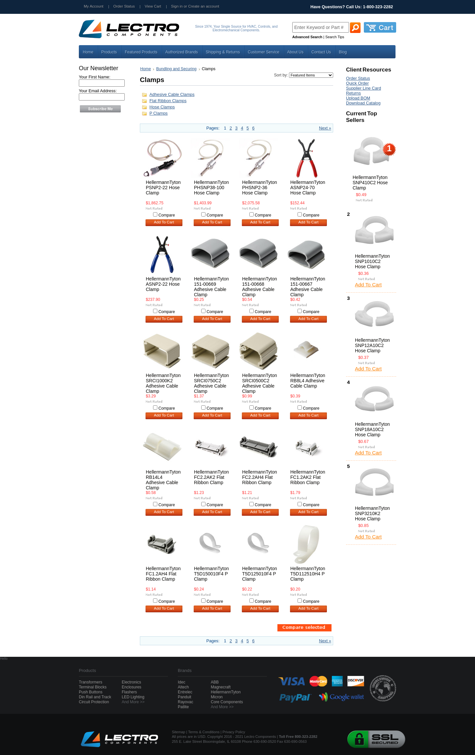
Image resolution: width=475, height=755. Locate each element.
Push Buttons (90, 692)
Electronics (131, 682)
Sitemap (178, 732)
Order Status (124, 6)
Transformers (90, 682)
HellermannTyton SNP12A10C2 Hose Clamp (372, 345)
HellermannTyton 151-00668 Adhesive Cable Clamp (259, 286)
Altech (183, 687)
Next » (325, 128)
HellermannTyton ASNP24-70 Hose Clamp (307, 187)
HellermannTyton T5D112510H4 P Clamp (307, 574)
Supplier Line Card (363, 88)
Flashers (129, 692)
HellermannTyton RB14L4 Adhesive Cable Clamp (163, 479)
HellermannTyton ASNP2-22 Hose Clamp (163, 284)
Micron (217, 697)
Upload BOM (358, 98)
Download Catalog (363, 103)
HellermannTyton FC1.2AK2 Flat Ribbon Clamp (307, 477)
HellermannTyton (226, 692)
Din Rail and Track (95, 697)
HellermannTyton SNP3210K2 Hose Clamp (372, 513)
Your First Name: (95, 76)
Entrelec (185, 692)
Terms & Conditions (203, 732)
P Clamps (158, 113)
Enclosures (131, 687)
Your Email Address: (98, 90)
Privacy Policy (234, 732)
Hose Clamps (162, 106)
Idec (181, 682)
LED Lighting (133, 697)
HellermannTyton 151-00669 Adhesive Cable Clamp (211, 286)
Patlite (183, 707)
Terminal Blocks (93, 687)
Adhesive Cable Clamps (172, 94)
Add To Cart (164, 222)
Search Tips (334, 37)
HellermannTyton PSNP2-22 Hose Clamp (163, 187)
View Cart (153, 6)
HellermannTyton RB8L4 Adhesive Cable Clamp (307, 381)
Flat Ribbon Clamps (167, 100)
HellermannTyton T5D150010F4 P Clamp (211, 574)
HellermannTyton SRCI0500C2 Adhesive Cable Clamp (259, 383)
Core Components (227, 702)
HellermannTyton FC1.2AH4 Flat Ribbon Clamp (163, 574)
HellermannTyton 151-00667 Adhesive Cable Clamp (307, 286)
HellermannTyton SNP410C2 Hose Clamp (370, 182)
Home (145, 69)
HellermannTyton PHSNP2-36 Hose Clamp (259, 187)
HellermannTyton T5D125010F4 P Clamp (259, 574)
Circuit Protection (94, 702)
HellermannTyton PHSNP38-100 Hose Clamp (211, 187)
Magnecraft (221, 687)
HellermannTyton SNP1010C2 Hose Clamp (372, 261)
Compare (166, 215)
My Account (94, 6)
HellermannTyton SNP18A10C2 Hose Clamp (372, 429)
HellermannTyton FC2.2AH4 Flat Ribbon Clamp (259, 477)
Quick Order (357, 83)
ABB (215, 682)
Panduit (184, 697)
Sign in (177, 6)
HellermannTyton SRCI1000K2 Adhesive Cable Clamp (163, 383)
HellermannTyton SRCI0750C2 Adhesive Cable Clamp (211, 383)
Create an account (203, 6)
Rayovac (185, 702)
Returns (353, 93)
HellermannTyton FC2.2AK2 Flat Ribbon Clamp (211, 477)
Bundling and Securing (176, 69)
